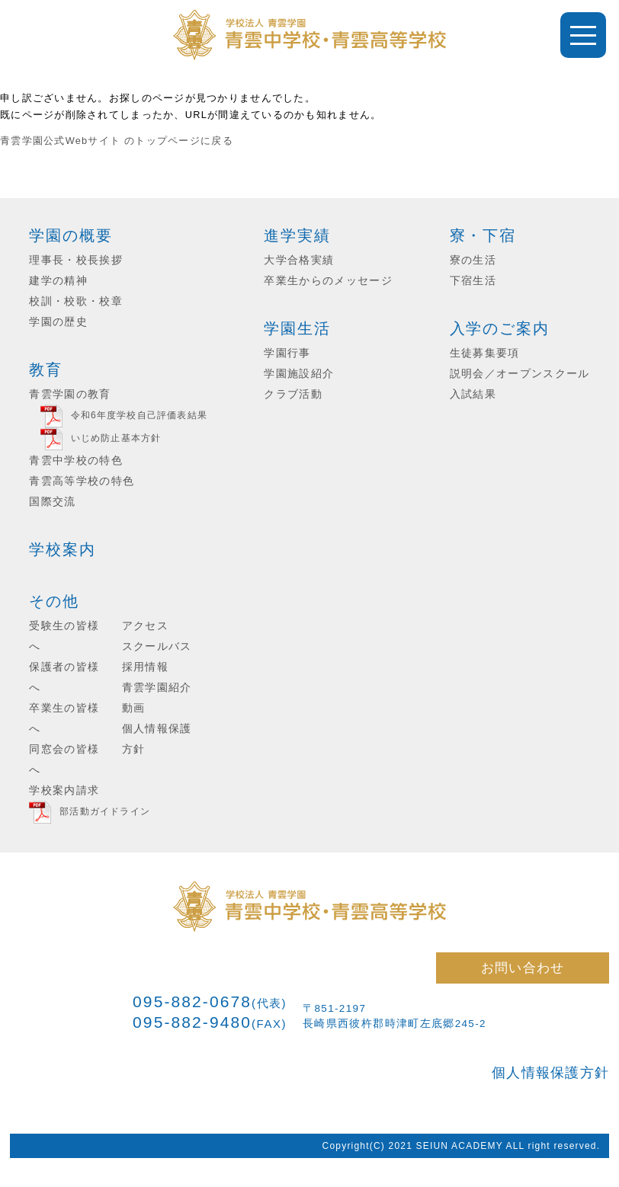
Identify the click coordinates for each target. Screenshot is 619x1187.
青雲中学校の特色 (76, 460)
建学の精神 (58, 280)
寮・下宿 (483, 235)
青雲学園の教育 (70, 394)
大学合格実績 (299, 260)
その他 (54, 601)
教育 (46, 369)
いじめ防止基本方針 (116, 438)
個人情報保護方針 (550, 1072)
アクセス (145, 626)
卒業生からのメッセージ (328, 280)
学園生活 (297, 328)
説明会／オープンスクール (520, 373)
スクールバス (157, 646)
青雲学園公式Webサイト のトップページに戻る (116, 140)
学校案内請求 (64, 790)
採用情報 (145, 667)
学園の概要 (71, 235)
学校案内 (62, 549)
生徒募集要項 (485, 353)
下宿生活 (473, 280)
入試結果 (473, 394)
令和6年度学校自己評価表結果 (139, 415)
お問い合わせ (523, 967)
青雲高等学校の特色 (81, 481)
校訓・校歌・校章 (76, 301)
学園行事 (287, 353)
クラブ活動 (293, 394)
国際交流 (52, 501)
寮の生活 (473, 260)
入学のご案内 (500, 328)
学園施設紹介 (299, 373)
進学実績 (297, 235)
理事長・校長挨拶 (76, 260)
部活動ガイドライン (104, 811)
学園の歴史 (58, 322)
